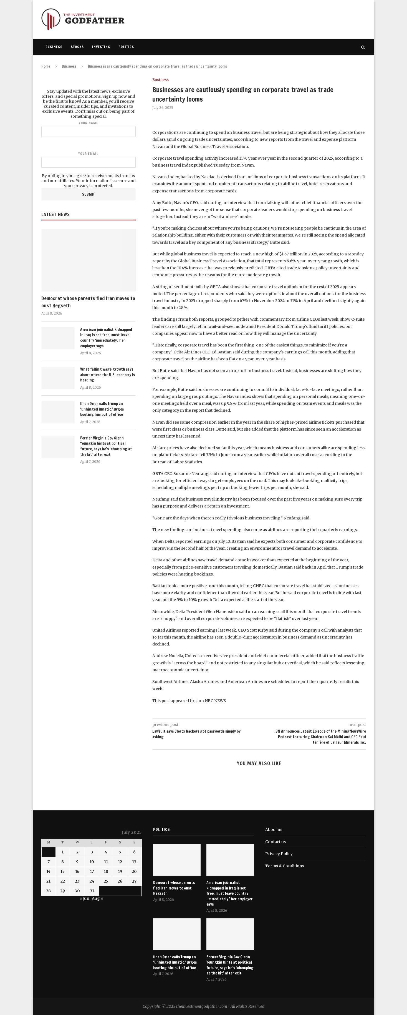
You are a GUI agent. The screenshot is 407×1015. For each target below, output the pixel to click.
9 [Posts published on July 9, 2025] (77, 861)
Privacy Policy (279, 853)
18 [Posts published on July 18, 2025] (106, 871)
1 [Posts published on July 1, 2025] (63, 852)
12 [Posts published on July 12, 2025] (120, 861)
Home (45, 66)
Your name (88, 129)
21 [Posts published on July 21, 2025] (48, 881)
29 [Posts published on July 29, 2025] (62, 890)
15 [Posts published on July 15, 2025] (62, 871)
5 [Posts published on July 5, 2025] (120, 852)
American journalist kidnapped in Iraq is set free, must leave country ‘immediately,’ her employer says (106, 338)
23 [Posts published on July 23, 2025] (77, 881)
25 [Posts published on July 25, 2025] (106, 881)
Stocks (77, 46)
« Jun (84, 898)
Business (53, 46)
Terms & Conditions (284, 865)
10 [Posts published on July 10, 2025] (92, 861)
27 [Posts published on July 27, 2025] (134, 881)
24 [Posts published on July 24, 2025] (92, 881)
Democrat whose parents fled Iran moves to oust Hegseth (88, 302)
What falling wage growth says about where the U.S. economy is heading (107, 375)
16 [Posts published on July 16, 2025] (77, 871)
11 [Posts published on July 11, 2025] (106, 861)
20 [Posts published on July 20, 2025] (134, 871)
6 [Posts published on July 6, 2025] (134, 852)
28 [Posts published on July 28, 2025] (48, 890)
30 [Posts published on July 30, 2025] (77, 890)
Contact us (275, 841)
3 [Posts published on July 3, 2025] (92, 852)
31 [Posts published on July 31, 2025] (92, 890)
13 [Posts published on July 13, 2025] (134, 861)
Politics (126, 46)
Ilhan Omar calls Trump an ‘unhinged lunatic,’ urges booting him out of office (102, 409)
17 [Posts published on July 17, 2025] (92, 871)
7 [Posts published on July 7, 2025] (48, 861)
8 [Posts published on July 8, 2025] (62, 861)
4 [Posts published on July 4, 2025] (106, 852)
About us (273, 829)
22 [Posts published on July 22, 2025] (62, 881)
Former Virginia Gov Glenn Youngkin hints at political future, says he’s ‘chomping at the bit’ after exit (106, 446)
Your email (88, 159)
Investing (101, 46)
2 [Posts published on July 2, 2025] (77, 852)
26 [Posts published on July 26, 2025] (120, 881)
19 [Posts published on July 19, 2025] (120, 871)
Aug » (97, 898)
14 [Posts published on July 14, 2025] (48, 871)
